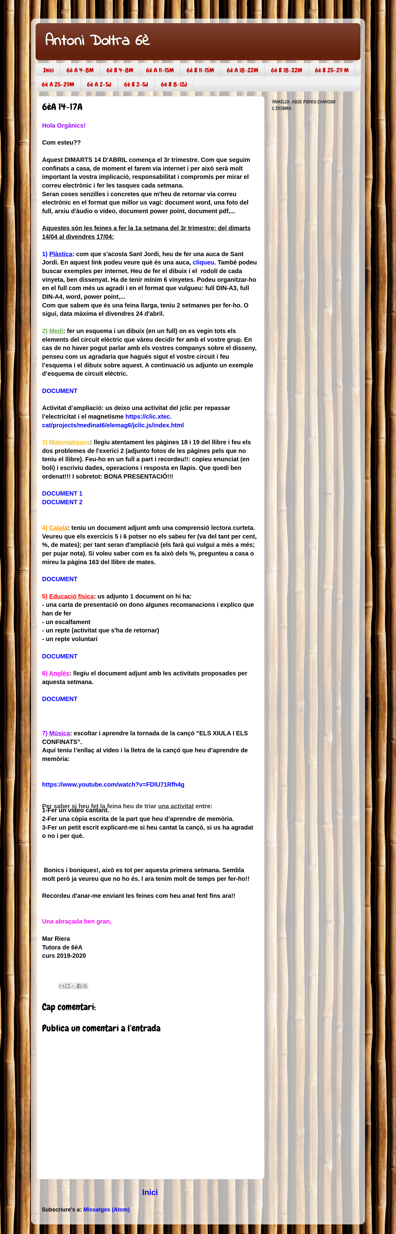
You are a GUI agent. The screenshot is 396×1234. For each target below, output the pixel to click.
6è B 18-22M (286, 70)
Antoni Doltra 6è (97, 41)
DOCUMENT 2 (62, 502)
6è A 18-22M (242, 70)
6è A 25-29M (58, 84)
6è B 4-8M (119, 70)
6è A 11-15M (160, 70)
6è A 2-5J (99, 84)
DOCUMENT (59, 390)
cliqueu (203, 262)
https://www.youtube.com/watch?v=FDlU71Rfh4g (113, 784)
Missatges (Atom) (106, 1210)
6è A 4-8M (80, 70)
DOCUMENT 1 (62, 493)
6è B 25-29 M (332, 70)
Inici (48, 70)
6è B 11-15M (200, 70)
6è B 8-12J (174, 84)
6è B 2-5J (136, 84)
